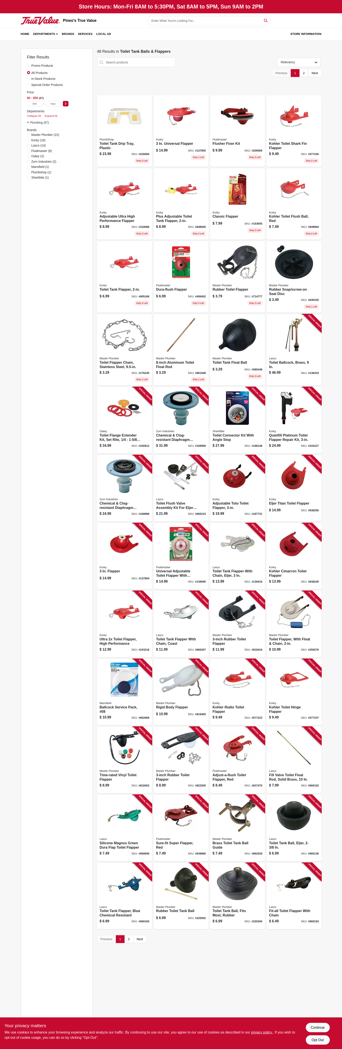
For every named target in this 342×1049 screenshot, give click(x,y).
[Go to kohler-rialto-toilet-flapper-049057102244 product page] (237, 692)
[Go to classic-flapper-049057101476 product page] (237, 204)
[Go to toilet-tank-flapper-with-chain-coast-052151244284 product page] (181, 624)
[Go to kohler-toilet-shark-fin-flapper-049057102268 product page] (294, 131)
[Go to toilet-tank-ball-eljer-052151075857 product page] (294, 828)
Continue (318, 1027)
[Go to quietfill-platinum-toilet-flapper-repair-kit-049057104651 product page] (294, 420)
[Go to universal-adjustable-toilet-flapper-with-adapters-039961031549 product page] (181, 556)
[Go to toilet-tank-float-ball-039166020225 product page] (237, 350)
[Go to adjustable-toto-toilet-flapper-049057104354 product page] (237, 488)
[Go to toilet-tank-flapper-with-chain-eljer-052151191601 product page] (237, 556)
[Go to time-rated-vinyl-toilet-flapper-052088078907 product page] (124, 760)
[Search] (266, 20)
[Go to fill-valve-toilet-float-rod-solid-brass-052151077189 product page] (294, 760)
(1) (40, 167)
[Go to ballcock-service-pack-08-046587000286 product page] (124, 692)
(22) (45, 134)
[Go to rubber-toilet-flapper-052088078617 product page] (181, 760)
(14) (38, 145)
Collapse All (34, 116)
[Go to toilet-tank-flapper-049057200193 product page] (124, 277)
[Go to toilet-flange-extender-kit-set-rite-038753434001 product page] (124, 420)
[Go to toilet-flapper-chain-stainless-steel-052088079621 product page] (124, 350)
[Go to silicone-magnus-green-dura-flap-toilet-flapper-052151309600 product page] (124, 828)
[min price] (34, 103)
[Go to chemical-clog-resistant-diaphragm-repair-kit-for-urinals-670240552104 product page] (124, 488)
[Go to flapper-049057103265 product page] (124, 556)
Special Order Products (47, 85)
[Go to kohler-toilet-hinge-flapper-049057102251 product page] (294, 692)
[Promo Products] (28, 65)
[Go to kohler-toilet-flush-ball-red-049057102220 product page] (294, 204)
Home (25, 34)
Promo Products (42, 66)
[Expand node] (28, 122)
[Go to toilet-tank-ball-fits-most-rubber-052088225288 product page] (237, 896)
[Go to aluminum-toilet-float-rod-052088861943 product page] (181, 350)
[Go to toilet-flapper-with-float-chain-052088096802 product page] (294, 624)
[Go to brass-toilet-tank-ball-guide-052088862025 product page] (237, 828)
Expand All (51, 116)
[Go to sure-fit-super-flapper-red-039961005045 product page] (181, 828)
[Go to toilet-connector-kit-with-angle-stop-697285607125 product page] (237, 420)
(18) (38, 140)
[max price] (53, 103)
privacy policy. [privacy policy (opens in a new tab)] (262, 1032)
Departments (44, 34)
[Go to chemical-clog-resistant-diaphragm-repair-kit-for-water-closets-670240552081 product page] (181, 420)
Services (85, 34)
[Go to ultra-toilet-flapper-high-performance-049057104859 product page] (124, 624)
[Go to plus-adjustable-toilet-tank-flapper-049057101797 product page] (181, 204)
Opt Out (317, 1040)
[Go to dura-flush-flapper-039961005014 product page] (181, 277)
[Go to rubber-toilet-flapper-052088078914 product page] (237, 624)
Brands (68, 34)
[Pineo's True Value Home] (40, 20)
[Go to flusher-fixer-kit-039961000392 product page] (237, 131)
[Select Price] (65, 103)
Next (315, 73)
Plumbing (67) (39, 122)
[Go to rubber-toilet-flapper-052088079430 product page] (237, 277)
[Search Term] (209, 20)
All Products (39, 73)
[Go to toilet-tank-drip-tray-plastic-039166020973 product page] (124, 131)
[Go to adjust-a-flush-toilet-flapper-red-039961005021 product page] (237, 760)
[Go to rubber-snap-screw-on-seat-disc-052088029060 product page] (294, 277)
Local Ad (103, 34)
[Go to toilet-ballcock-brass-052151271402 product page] (294, 350)
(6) (41, 151)
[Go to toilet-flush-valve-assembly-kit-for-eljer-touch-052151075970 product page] (181, 488)
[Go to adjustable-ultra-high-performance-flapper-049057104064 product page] (124, 204)
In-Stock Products (43, 79)
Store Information (305, 34)
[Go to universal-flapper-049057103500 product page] (181, 131)
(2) (37, 156)
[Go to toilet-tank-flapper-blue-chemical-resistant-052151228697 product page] (124, 896)
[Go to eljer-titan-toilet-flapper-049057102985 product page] (294, 488)
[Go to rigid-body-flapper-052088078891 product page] (181, 692)
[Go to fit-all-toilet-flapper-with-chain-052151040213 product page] (294, 896)
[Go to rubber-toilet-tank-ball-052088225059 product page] (181, 896)
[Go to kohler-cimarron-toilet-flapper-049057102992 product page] (294, 556)
